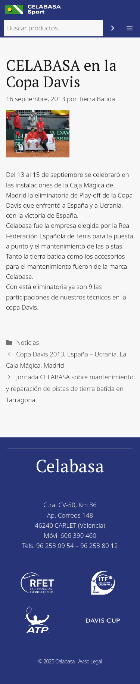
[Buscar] (112, 28)
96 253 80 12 (99, 545)
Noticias (27, 342)
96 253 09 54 (55, 545)
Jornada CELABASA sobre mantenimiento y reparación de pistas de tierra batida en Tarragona (70, 388)
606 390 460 (78, 535)
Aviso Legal (90, 661)
